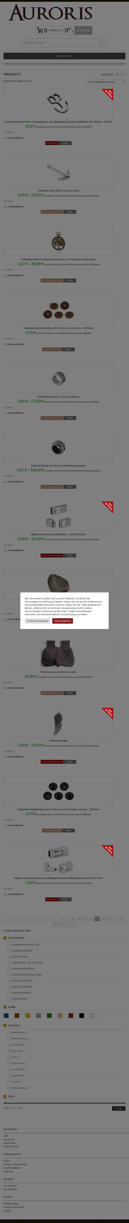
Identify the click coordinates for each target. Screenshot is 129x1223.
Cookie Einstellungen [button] (37, 619)
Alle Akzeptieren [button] (62, 619)
